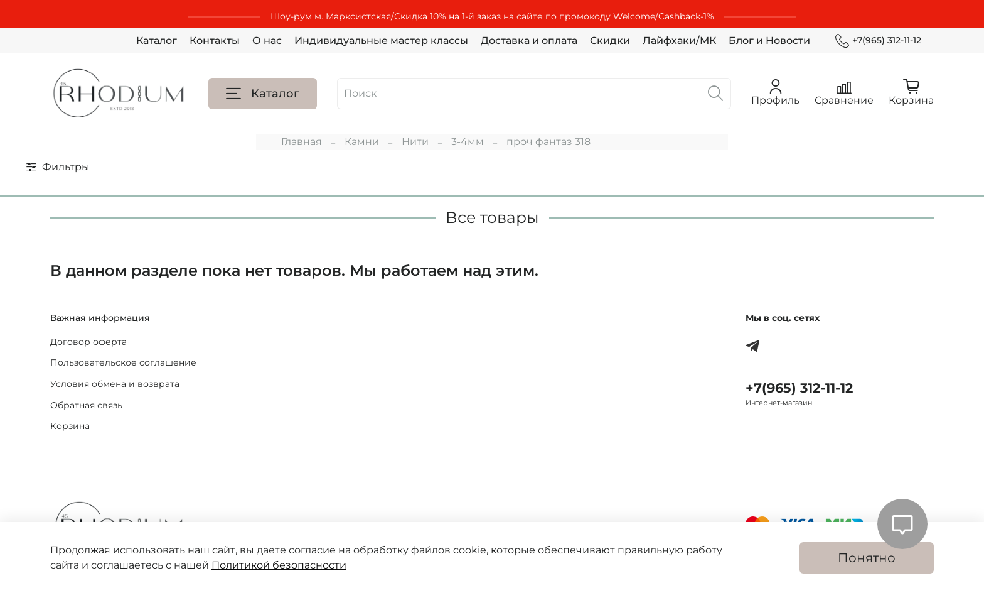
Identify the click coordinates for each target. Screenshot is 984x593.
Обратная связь (86, 405)
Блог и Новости (769, 40)
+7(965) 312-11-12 (878, 40)
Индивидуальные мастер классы (381, 40)
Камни (362, 142)
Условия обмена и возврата (114, 383)
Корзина (70, 426)
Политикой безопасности (278, 565)
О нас (267, 40)
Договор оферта (88, 341)
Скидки (610, 40)
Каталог (156, 40)
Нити (415, 142)
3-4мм (467, 142)
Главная (301, 142)
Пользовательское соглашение (123, 362)
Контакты (215, 40)
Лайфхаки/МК (679, 40)
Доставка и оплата (529, 40)
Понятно (867, 557)
